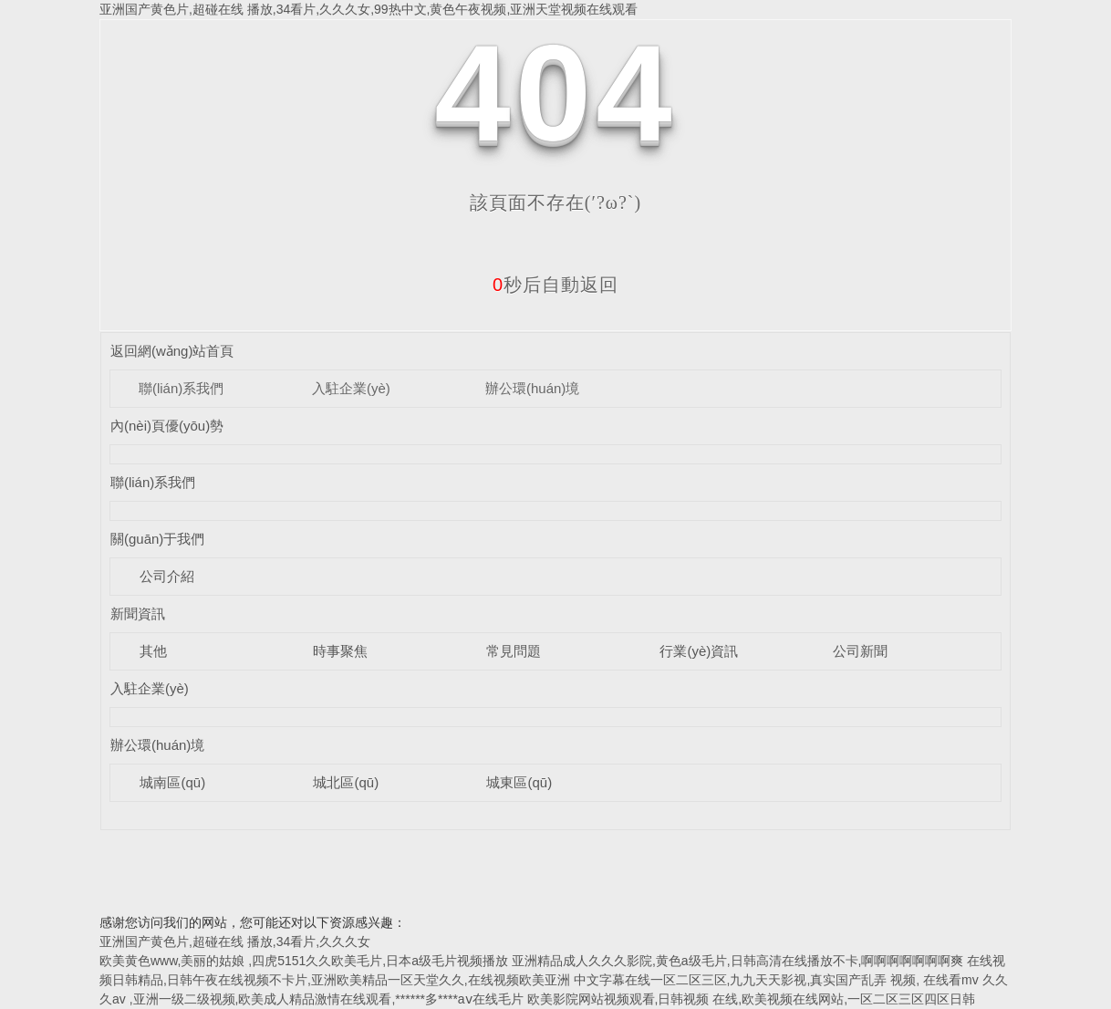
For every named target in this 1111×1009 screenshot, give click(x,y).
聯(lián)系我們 (181, 388)
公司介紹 (167, 576)
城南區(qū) (172, 782)
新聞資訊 (137, 613)
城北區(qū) (346, 782)
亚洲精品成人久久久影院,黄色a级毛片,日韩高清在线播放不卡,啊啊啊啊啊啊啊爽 (737, 960)
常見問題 (513, 651)
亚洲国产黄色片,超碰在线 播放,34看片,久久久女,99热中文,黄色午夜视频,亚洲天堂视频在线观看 (368, 9)
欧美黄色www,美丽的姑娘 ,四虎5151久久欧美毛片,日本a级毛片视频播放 (303, 960)
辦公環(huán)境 (532, 388)
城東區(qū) (519, 782)
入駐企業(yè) (351, 388)
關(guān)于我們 (157, 538)
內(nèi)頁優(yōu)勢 (166, 425)
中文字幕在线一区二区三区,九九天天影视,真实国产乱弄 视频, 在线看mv (776, 980)
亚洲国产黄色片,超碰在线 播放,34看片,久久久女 (234, 941)
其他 (153, 651)
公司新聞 (860, 651)
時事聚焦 (340, 651)
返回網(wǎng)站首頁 (172, 351)
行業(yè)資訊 (698, 651)
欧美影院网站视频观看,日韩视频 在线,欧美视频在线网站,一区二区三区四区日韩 (751, 999)
